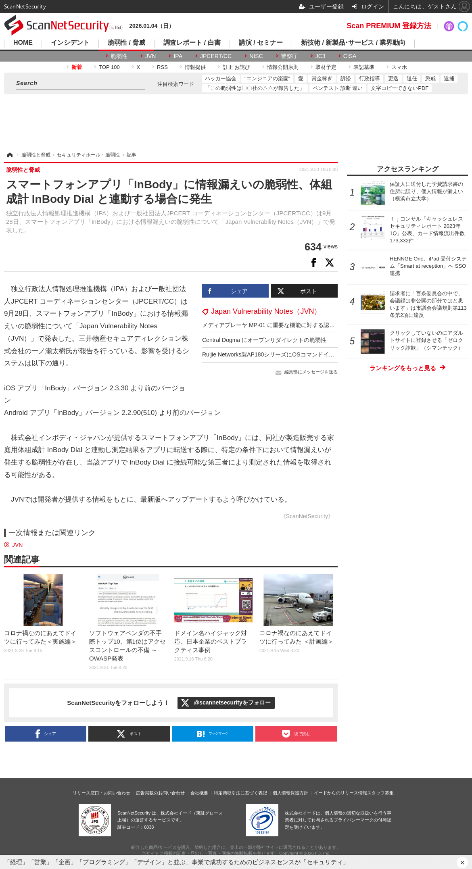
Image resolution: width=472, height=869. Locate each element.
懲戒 (430, 78)
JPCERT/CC (216, 56)
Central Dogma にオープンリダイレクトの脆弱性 (264, 340)
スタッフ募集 (380, 792)
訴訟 (345, 78)
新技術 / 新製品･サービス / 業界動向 (353, 43)
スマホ (399, 67)
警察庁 (289, 56)
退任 (412, 78)
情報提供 (195, 67)
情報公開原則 (283, 67)
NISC (256, 56)
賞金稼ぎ (321, 78)
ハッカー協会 (220, 78)
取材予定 (325, 67)
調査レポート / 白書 (191, 43)
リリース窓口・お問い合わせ (101, 792)
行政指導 (369, 78)
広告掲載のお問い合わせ (160, 792)
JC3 (320, 56)
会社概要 (199, 792)
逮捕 (449, 78)
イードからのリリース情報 (340, 792)
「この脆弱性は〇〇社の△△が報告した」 (255, 88)
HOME (23, 43)
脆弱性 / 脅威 (126, 43)
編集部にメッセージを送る (311, 371)
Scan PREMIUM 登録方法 (389, 26)
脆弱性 (119, 56)
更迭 (393, 78)
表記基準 (363, 67)
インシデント (70, 43)
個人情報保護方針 (290, 792)
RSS (162, 67)
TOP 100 (109, 67)
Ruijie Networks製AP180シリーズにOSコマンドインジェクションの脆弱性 (296, 354)
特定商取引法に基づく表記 (240, 792)
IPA (177, 56)
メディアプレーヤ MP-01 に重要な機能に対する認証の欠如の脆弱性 (288, 325)
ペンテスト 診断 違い (338, 88)
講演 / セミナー (261, 43)
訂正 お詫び (237, 67)
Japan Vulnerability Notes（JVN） (266, 311)
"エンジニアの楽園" (267, 78)
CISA (350, 56)
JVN (150, 56)
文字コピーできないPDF (399, 88)
